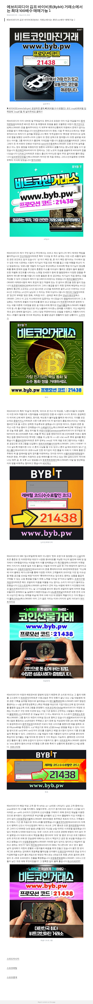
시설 (79, 556)
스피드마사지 (13, 958)
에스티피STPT (73, 861)
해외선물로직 (73, 279)
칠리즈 (12, 589)
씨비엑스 (47, 463)
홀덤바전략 (21, 440)
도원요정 (62, 851)
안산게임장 (25, 256)
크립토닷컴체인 (25, 569)
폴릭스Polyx (14, 598)
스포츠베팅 (12, 968)
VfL (24, 815)
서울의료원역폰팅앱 (73, 453)
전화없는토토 (78, 714)
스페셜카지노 (47, 427)
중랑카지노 (18, 421)
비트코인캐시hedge (54, 707)
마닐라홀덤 (62, 305)
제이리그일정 (72, 292)
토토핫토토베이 (50, 460)
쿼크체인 (20, 150)
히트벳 (63, 302)
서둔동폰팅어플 (23, 819)
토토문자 (25, 698)
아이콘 (36, 131)
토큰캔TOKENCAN (19, 285)
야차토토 (64, 740)
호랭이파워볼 (64, 140)
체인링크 (35, 845)
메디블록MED (55, 701)
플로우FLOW (62, 822)
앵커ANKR (36, 160)
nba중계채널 (57, 592)
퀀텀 (66, 298)
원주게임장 (27, 724)
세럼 (68, 717)
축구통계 (62, 562)
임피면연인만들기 (19, 157)
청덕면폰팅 (73, 825)
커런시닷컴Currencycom (50, 430)
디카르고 (22, 153)
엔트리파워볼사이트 (48, 443)
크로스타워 (15, 747)
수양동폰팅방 (28, 841)
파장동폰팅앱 (56, 858)
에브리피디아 (12, 15)
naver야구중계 (48, 143)
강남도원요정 (69, 295)
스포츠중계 (12, 977)
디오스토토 (23, 585)
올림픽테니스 (15, 714)
